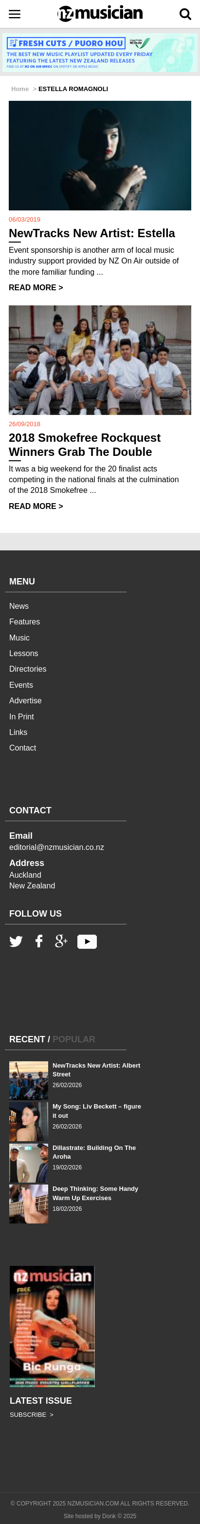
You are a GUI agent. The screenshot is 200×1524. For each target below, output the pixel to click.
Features (24, 622)
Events (21, 685)
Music (19, 638)
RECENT (27, 1039)
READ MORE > (36, 287)
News (19, 606)
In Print (21, 717)
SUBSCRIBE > (32, 1414)
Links (18, 732)
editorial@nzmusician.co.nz (56, 847)
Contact (22, 748)
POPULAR (74, 1039)
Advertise (25, 700)
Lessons (23, 653)
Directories (27, 669)
